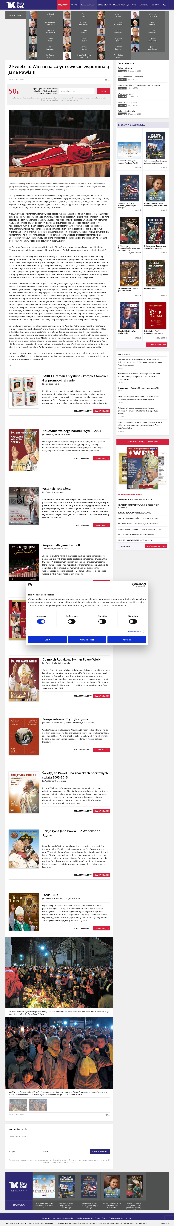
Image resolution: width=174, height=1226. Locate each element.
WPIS (134, 5)
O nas (97, 1218)
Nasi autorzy (15, 15)
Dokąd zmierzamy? (129, 69)
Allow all (127, 640)
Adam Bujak (59, 492)
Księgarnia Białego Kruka (131, 125)
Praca (104, 1218)
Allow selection (87, 640)
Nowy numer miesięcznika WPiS (142, 441)
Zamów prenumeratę (156, 546)
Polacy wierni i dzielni (129, 112)
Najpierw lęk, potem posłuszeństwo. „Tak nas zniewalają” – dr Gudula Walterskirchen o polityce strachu (138, 412)
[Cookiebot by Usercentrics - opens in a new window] (134, 585)
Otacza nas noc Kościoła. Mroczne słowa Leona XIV (138, 389)
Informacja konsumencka (63, 1218)
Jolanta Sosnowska (50, 384)
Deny (47, 640)
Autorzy (74, 5)
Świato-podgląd (121, 5)
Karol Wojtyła (88, 722)
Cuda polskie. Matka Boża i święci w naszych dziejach (139, 86)
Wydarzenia (124, 354)
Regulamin (46, 1218)
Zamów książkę (102, 411)
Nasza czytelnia (88, 5)
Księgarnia (63, 5)
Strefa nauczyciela (116, 1218)
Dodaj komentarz (100, 1151)
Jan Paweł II (47, 434)
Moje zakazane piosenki (128, 104)
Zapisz (103, 91)
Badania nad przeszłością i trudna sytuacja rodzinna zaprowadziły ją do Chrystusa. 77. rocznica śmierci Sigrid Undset (139, 377)
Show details (134, 631)
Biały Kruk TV (104, 5)
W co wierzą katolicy (128, 95)
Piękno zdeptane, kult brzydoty (130, 78)
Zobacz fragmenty (83, 411)
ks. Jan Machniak (73, 898)
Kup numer (124, 546)
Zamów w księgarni (156, 344)
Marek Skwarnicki (62, 548)
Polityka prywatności (84, 1218)
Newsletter (144, 5)
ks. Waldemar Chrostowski (54, 781)
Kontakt (155, 5)
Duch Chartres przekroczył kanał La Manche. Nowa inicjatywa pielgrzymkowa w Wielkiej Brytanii (138, 399)
